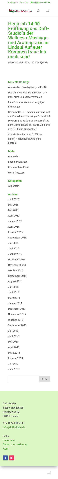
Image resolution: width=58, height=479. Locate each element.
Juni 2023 (13, 199)
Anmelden (13, 156)
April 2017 (14, 215)
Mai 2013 (13, 341)
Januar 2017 (15, 221)
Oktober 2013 (15, 319)
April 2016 (14, 226)
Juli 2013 (13, 330)
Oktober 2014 (15, 270)
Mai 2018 (13, 204)
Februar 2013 (15, 358)
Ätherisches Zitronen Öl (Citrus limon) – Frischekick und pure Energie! (25, 138)
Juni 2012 (13, 369)
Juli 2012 (13, 363)
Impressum (9, 440)
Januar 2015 (15, 254)
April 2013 (14, 347)
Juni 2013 (13, 336)
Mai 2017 (13, 210)
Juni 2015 (13, 248)
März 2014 (14, 297)
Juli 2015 (13, 243)
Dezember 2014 (17, 259)
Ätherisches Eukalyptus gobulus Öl (27, 87)
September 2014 (17, 275)
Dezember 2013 (17, 308)
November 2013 (17, 314)
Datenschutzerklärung (15, 444)
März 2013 (14, 352)
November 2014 (17, 265)
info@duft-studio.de (14, 427)
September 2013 (17, 325)
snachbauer (18, 62)
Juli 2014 (13, 287)
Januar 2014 (15, 303)
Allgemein (43, 62)
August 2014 (15, 281)
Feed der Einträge (18, 161)
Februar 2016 (15, 232)
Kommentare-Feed (18, 167)
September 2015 (17, 237)
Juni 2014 (13, 292)
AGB (5, 448)
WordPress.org (16, 172)
